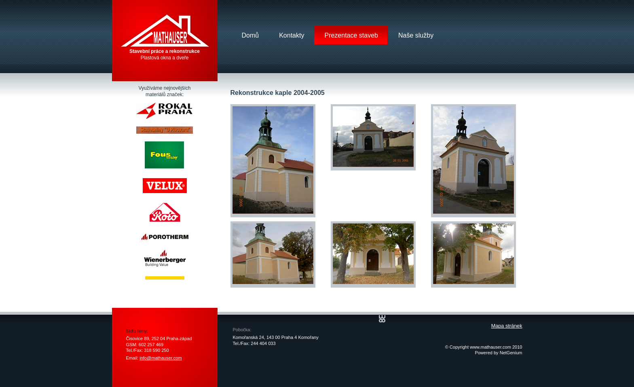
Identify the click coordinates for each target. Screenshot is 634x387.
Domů (250, 35)
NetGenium (511, 352)
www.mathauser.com (490, 347)
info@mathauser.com (160, 357)
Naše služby (415, 35)
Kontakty (291, 35)
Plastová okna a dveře (164, 54)
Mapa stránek (506, 326)
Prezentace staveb (351, 35)
